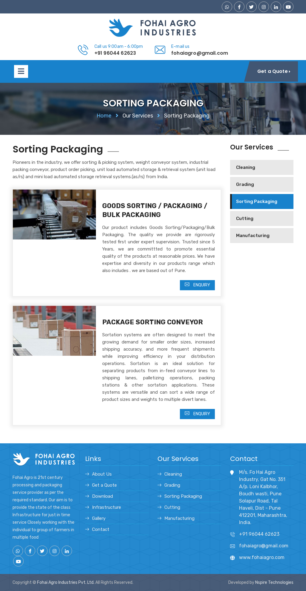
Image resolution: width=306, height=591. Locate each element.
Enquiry (197, 285)
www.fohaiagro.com (261, 557)
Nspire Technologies (274, 582)
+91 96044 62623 (115, 53)
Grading (245, 184)
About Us (102, 474)
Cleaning (245, 167)
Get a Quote (104, 485)
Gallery (98, 518)
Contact (100, 529)
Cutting (244, 218)
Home (104, 115)
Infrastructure (106, 507)
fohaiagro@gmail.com (199, 53)
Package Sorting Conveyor (152, 322)
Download (102, 496)
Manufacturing (253, 235)
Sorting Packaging (256, 201)
